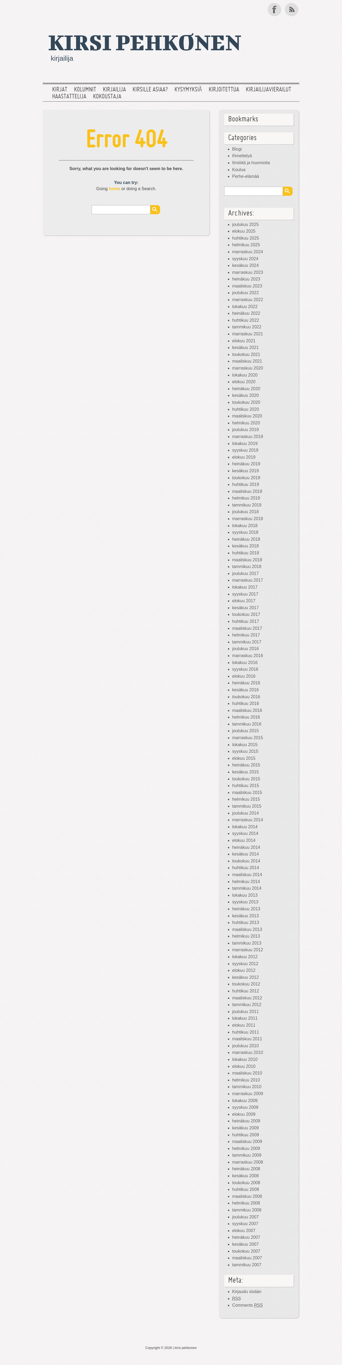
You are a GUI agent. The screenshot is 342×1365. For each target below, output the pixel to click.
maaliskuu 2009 (247, 1141)
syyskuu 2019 (245, 450)
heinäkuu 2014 (246, 847)
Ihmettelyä (242, 156)
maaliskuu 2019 (247, 491)
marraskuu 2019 (247, 436)
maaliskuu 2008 (247, 1196)
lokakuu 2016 (245, 662)
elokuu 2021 (243, 341)
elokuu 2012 (243, 970)
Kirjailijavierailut (268, 90)
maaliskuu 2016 (247, 710)
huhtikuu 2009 (245, 1135)
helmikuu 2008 (246, 1203)
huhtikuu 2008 (245, 1189)
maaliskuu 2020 (247, 416)
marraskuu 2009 (247, 1093)
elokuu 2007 (243, 1230)
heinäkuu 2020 (246, 388)
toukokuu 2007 (246, 1251)
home (114, 188)
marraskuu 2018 (247, 518)
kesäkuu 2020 (245, 395)
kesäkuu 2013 (245, 916)
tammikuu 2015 (246, 806)
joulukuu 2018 (245, 511)
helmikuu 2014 (246, 881)
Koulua (239, 169)
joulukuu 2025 (245, 224)
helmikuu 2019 (246, 498)
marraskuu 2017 (247, 580)
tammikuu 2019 (246, 505)
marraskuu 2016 (247, 655)
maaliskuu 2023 (247, 286)
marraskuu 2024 (247, 252)
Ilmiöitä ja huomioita (251, 162)
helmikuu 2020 (246, 423)
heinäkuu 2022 (246, 313)
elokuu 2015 (243, 758)
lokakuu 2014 (245, 827)
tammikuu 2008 (246, 1210)
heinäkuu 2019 (246, 464)
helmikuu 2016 (246, 717)
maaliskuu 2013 (247, 929)
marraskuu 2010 (247, 1052)
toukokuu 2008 (246, 1182)
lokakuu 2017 (245, 587)
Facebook (275, 9)
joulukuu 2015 (245, 730)
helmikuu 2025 (246, 245)
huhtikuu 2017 (245, 621)
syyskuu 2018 (245, 532)
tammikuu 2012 (246, 1004)
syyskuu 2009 (245, 1107)
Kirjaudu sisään (246, 1291)
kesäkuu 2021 (245, 347)
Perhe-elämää (245, 176)
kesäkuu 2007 (245, 1244)
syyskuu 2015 (245, 751)
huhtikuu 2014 (245, 867)
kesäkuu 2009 (245, 1128)
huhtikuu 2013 (245, 922)
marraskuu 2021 (247, 334)
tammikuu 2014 (246, 888)
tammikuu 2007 (246, 1265)
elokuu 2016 (243, 676)
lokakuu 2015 (245, 744)
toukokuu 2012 (246, 984)
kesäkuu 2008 (245, 1176)
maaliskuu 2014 (247, 874)
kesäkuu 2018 (245, 546)
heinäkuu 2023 (246, 279)
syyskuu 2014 (245, 833)
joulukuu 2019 (245, 429)
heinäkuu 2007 (246, 1237)
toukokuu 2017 (246, 614)
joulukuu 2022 (245, 292)
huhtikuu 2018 (245, 553)
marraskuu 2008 (247, 1162)
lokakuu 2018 (245, 525)
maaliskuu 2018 (247, 560)
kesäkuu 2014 (245, 854)
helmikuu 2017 (246, 635)
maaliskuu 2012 (247, 998)
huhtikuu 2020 (245, 409)
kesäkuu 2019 (245, 471)
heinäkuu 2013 (246, 909)
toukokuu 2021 (246, 354)
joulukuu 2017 (245, 573)
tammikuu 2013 (246, 943)
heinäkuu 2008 (246, 1169)
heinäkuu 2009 (246, 1121)
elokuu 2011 (243, 1025)
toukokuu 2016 (246, 697)
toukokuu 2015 (246, 779)
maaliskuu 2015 (247, 792)
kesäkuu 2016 (245, 690)
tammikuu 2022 (246, 327)
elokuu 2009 (243, 1114)
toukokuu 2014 (246, 861)
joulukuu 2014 (245, 813)
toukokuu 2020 (246, 402)
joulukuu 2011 (245, 1011)
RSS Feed (292, 9)
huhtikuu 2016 (245, 703)
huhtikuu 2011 (245, 1032)
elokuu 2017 (243, 601)
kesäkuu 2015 (245, 772)
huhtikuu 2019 (245, 484)
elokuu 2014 (243, 840)
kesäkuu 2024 (245, 265)
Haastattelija (69, 97)
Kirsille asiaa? (150, 90)
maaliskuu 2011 (247, 1039)
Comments (247, 1305)
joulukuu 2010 (245, 1046)
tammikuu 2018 (246, 566)
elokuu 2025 (243, 231)
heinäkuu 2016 (246, 683)
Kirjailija (114, 90)
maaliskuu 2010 (247, 1073)
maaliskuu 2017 (247, 628)
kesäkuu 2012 (245, 977)
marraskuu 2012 (247, 950)
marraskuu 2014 (247, 820)
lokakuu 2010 (245, 1059)
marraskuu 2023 (247, 272)
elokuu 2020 (243, 381)
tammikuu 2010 (246, 1086)
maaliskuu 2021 (247, 361)
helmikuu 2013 (246, 936)
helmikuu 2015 (246, 799)
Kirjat (59, 90)
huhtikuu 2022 (245, 320)
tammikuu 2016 (246, 724)
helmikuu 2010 (246, 1080)
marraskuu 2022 (247, 299)
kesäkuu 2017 (245, 607)
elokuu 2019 (243, 457)
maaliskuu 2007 (247, 1258)
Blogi (237, 149)
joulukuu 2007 (245, 1217)
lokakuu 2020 (245, 375)
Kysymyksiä (188, 90)
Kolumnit (85, 90)
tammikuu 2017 (246, 642)
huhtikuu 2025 (245, 238)
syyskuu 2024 (245, 258)
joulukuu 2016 (245, 648)
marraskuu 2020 (247, 368)
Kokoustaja (107, 97)
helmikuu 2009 (246, 1148)
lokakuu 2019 (245, 443)
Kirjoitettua (224, 90)
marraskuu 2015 (247, 737)
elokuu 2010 (243, 1066)
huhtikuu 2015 (245, 785)
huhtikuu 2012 (245, 991)
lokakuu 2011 (245, 1018)
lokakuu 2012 (245, 956)
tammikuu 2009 (246, 1155)
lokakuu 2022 (245, 306)
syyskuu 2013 (245, 902)
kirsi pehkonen (144, 42)
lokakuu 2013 (245, 895)
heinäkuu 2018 (246, 539)
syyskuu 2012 (245, 963)
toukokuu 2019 (246, 478)
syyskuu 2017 (245, 594)
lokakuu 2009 (245, 1100)
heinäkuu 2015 (246, 765)
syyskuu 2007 (245, 1223)
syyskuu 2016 (245, 669)
